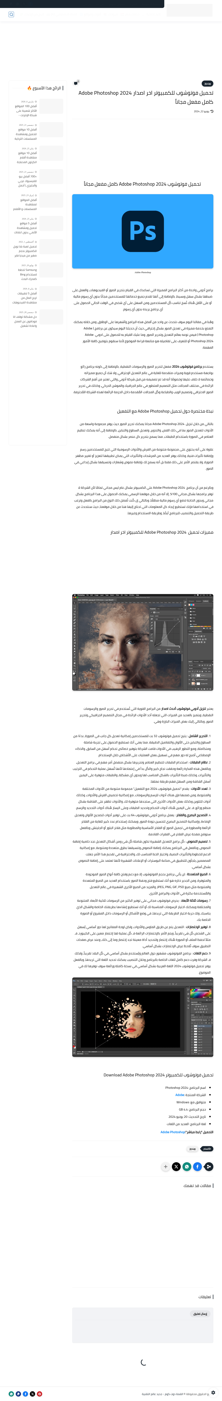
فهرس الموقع (116, 4)
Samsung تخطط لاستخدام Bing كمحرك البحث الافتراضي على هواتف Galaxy (27, 274)
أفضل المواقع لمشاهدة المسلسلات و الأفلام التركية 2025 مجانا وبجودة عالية (25, 205)
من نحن (87, 4)
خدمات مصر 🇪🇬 (129, 14)
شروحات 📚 (110, 14)
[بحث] (11, 14)
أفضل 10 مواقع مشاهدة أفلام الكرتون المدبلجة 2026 (27, 158)
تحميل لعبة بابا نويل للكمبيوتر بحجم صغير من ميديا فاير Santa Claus (25, 251)
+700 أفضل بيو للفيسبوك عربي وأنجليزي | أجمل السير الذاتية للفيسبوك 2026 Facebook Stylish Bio (25, 181)
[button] (197, 1166)
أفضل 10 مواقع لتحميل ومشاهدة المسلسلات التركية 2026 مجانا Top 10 (26, 134)
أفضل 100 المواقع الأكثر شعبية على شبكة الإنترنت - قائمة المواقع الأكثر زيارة (25, 111)
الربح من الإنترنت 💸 (32, 14)
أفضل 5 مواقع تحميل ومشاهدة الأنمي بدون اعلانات (25, 228)
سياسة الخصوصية (151, 4)
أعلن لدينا (100, 4)
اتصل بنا (133, 4)
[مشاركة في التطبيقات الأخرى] (165, 1166)
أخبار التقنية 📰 (151, 14)
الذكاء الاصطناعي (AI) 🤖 (61, 14)
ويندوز (207, 83)
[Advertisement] (111, 53)
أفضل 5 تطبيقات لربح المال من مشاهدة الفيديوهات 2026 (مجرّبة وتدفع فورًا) (24, 298)
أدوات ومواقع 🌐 (90, 14)
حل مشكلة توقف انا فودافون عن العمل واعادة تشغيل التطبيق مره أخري (25, 321)
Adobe (179, 1095)
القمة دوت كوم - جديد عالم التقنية (162, 1394)
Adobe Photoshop (173, 1132)
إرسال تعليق (200, 1313)
